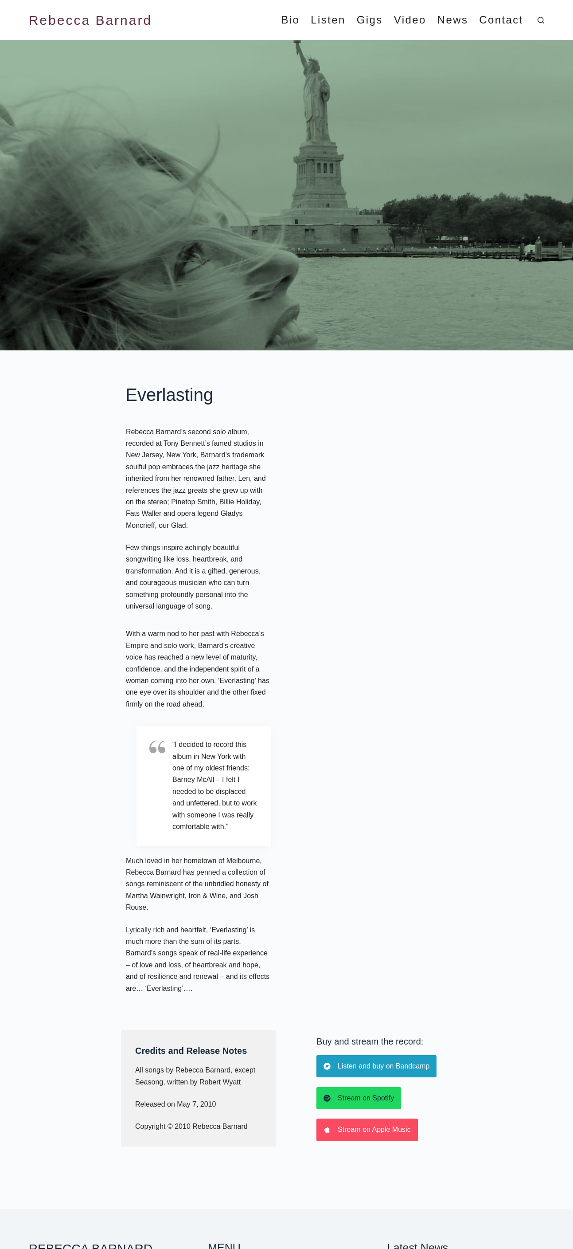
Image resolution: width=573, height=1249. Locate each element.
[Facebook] (384, 1208)
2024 (395, 1091)
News (452, 20)
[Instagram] (403, 1208)
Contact (501, 20)
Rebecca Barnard (90, 20)
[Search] (541, 20)
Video (410, 20)
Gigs (370, 20)
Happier (72, 1233)
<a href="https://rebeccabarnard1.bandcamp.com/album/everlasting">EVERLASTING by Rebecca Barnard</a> (402, 601)
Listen (328, 20)
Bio (290, 20)
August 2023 (407, 1145)
